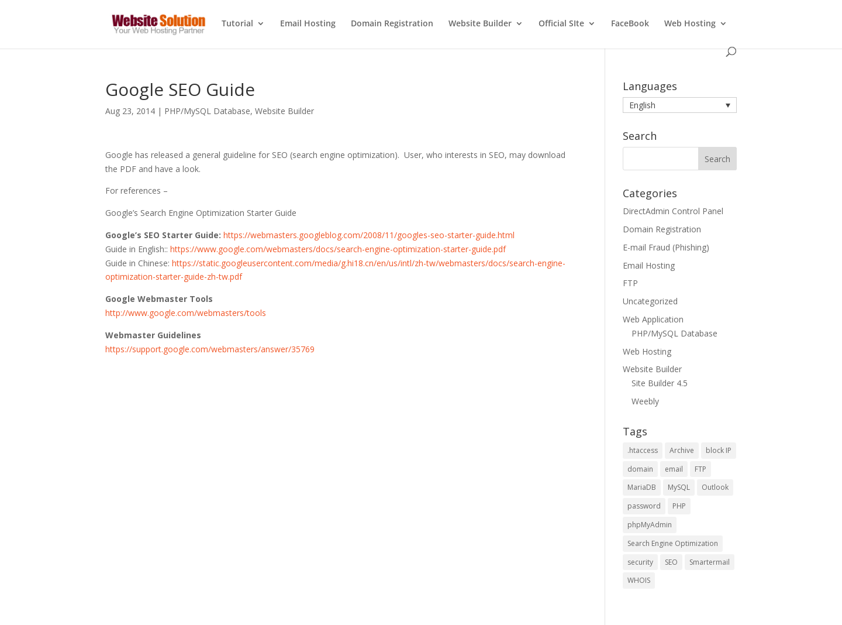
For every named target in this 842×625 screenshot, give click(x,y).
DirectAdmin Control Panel (673, 211)
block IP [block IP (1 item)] (718, 450)
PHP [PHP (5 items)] (679, 506)
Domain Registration (392, 24)
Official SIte (561, 24)
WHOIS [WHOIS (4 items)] (638, 580)
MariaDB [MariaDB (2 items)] (641, 487)
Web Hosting (690, 24)
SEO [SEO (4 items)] (671, 562)
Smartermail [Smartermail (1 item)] (709, 562)
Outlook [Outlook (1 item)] (715, 487)
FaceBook (630, 24)
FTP (630, 283)
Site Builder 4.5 (660, 383)
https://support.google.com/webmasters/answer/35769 (210, 349)
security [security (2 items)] (640, 562)
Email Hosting (308, 24)
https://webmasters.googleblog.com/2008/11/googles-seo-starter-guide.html (369, 235)
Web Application (653, 319)
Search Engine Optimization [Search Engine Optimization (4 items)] (672, 543)
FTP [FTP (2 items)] (700, 469)
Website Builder (480, 24)
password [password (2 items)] (644, 506)
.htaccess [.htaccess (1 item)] (642, 450)
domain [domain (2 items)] (640, 469)
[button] (680, 105)
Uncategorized (650, 301)
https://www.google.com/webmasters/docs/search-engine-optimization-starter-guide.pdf (338, 249)
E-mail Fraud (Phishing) (666, 247)
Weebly (645, 401)
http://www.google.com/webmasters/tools (185, 312)
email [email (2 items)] (674, 469)
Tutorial (237, 24)
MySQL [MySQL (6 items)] (679, 487)
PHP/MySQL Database (207, 110)
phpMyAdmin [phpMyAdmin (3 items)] (649, 525)
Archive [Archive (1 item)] (682, 450)
